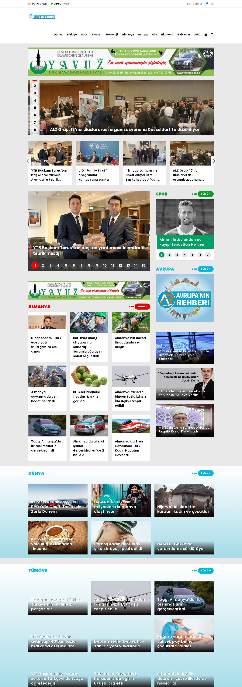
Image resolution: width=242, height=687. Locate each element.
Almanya (128, 34)
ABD (197, 34)
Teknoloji (112, 34)
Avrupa (143, 34)
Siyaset (97, 34)
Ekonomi (167, 34)
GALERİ (37, 3)
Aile (154, 34)
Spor (84, 34)
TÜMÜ (142, 306)
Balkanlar (183, 34)
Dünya (58, 34)
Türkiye (72, 34)
